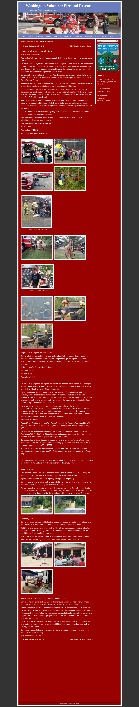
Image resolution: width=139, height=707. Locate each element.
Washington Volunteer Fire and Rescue (58, 6)
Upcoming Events (66, 36)
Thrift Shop (88, 36)
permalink (41, 635)
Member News (30, 41)
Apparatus (39, 36)
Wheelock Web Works (73, 703)
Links (111, 36)
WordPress (63, 703)
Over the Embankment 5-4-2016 (32, 46)
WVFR (38, 54)
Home (23, 36)
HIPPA (96, 36)
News (56, 36)
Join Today (48, 36)
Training (104, 36)
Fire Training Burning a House (81, 46)
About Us (30, 36)
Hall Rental (78, 36)
